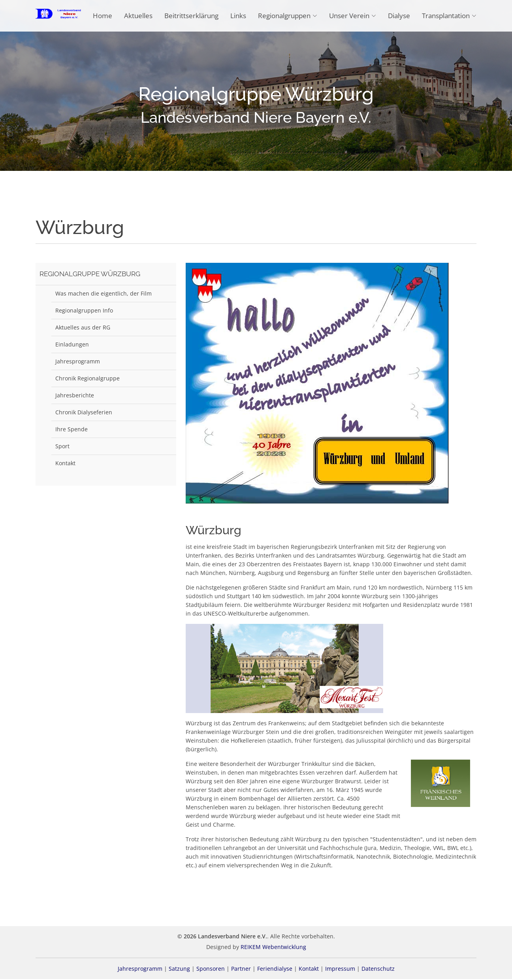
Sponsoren (210, 968)
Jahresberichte (74, 395)
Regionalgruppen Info (84, 310)
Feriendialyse (274, 968)
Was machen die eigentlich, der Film (103, 293)
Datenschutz (378, 968)
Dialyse (399, 15)
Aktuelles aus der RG (82, 327)
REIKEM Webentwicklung (273, 947)
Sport (62, 446)
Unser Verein (352, 15)
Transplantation (449, 15)
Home (102, 15)
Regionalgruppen (287, 15)
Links (238, 15)
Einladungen (72, 344)
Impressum (340, 968)
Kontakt (65, 463)
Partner (241, 968)
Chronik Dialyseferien (83, 412)
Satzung (179, 968)
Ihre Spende (71, 429)
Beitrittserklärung (191, 15)
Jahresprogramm (77, 361)
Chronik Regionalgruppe (87, 378)
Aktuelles (138, 15)
